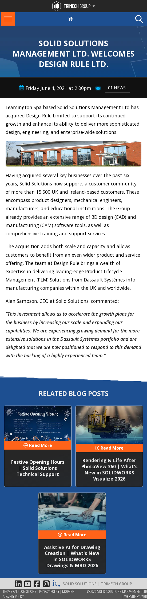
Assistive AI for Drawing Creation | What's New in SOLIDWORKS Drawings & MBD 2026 (72, 556)
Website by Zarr (135, 596)
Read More (40, 445)
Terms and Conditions (19, 591)
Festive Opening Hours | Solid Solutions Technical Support (37, 468)
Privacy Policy (49, 591)
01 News (117, 88)
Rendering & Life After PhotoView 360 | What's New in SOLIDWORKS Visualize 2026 (109, 469)
